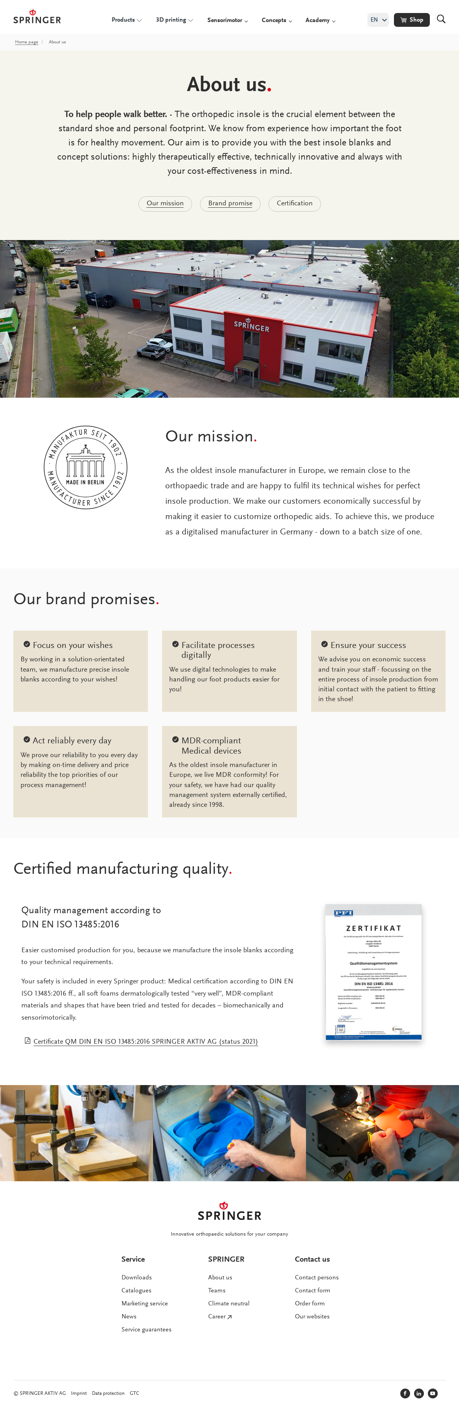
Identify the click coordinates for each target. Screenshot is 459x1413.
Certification (295, 203)
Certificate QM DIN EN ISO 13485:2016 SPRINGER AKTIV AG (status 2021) (146, 1042)
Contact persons (317, 1278)
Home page (26, 42)
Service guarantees (146, 1330)
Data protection (108, 1393)
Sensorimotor (224, 20)
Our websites (312, 1317)
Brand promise (230, 203)
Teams (217, 1291)
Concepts (274, 20)
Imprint (79, 1393)
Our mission (165, 203)
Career (217, 1317)
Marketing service (144, 1304)
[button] (412, 20)
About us (220, 1278)
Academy (318, 20)
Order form (310, 1304)
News (128, 1317)
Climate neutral (229, 1304)
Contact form (312, 1291)
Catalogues (136, 1291)
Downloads (136, 1278)
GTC (134, 1393)
